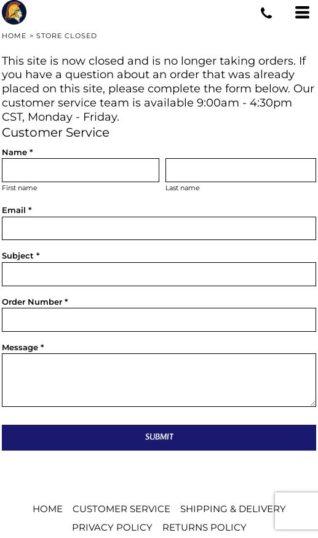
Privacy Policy (112, 527)
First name (20, 188)
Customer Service (121, 509)
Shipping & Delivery (233, 509)
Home (14, 35)
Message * (23, 347)
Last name (182, 188)
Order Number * (35, 302)
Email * (16, 210)
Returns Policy (204, 527)
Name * (17, 152)
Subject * (20, 255)
